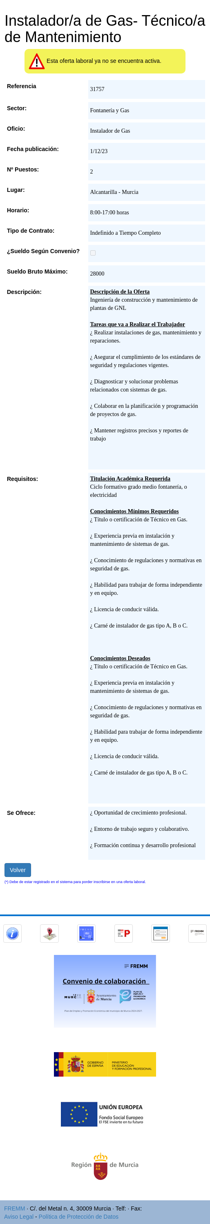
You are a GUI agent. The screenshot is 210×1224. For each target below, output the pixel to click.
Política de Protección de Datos (78, 1216)
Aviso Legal (19, 1216)
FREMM (14, 1208)
